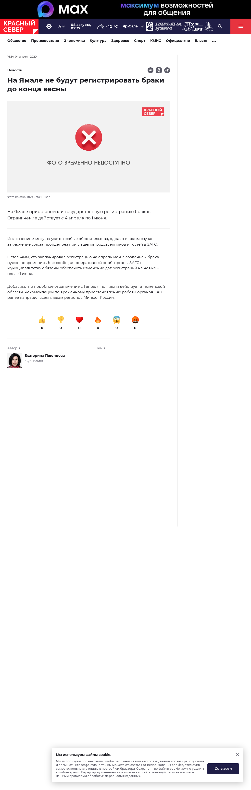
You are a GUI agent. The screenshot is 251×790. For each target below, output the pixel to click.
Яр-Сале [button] (130, 26)
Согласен (223, 768)
